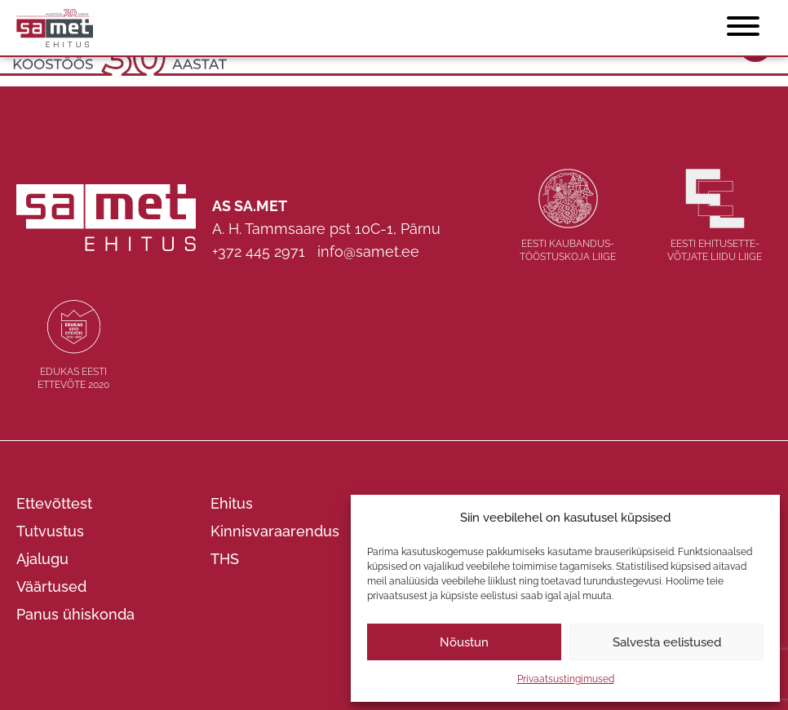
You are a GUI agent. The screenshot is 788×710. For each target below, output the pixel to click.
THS (224, 558)
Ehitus (231, 503)
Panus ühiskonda (75, 614)
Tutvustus (50, 531)
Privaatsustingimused (565, 679)
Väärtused (51, 586)
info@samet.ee (368, 251)
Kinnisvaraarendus (274, 531)
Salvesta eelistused (667, 642)
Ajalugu (42, 558)
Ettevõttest (54, 503)
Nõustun (464, 642)
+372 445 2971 (258, 251)
